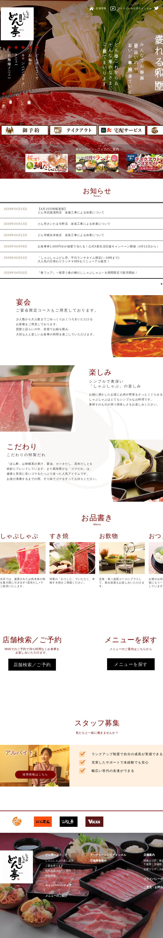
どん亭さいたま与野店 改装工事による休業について (74, 223)
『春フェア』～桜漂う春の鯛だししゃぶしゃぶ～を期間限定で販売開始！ (88, 272)
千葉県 (147, 864)
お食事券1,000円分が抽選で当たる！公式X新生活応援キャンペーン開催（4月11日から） (99, 246)
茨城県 (158, 864)
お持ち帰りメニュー (9, 64)
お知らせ (30, 57)
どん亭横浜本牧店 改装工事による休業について (71, 235)
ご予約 (4, 100)
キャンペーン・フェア (23, 68)
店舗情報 (29, 98)
